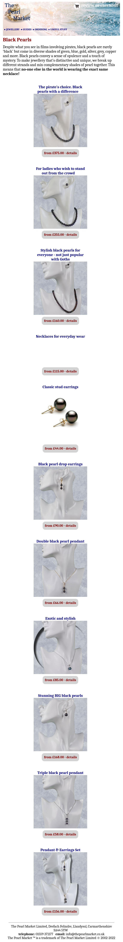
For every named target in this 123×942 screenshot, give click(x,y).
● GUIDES (26, 29)
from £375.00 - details (60, 153)
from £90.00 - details (60, 526)
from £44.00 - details (60, 448)
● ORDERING (40, 29)
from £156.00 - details (60, 911)
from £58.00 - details (60, 834)
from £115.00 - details (60, 371)
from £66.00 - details (60, 603)
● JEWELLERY (12, 29)
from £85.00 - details (60, 680)
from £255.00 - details (60, 235)
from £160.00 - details (60, 321)
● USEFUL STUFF (57, 29)
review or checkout (99, 5)
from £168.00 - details (60, 757)
